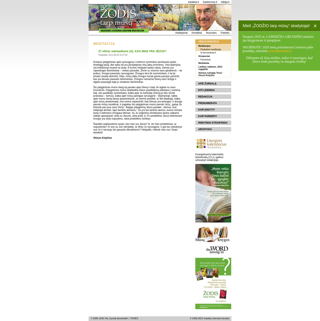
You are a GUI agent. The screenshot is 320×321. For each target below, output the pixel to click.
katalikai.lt (193, 2)
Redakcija (205, 96)
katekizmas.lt (210, 2)
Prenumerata (207, 103)
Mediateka (203, 63)
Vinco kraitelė (208, 41)
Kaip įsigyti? (206, 109)
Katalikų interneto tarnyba (216, 318)
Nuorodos (211, 32)
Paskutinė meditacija (210, 49)
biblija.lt (225, 2)
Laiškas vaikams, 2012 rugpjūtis (210, 67)
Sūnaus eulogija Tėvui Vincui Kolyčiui (210, 74)
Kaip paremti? (207, 116)
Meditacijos (204, 46)
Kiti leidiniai (206, 90)
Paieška (225, 32)
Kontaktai (197, 32)
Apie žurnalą (207, 83)
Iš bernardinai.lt (208, 52)
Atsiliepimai (181, 32)
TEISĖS (134, 318)
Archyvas (205, 129)
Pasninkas (205, 59)
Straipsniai (204, 56)
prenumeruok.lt (280, 51)
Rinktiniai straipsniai (212, 122)
